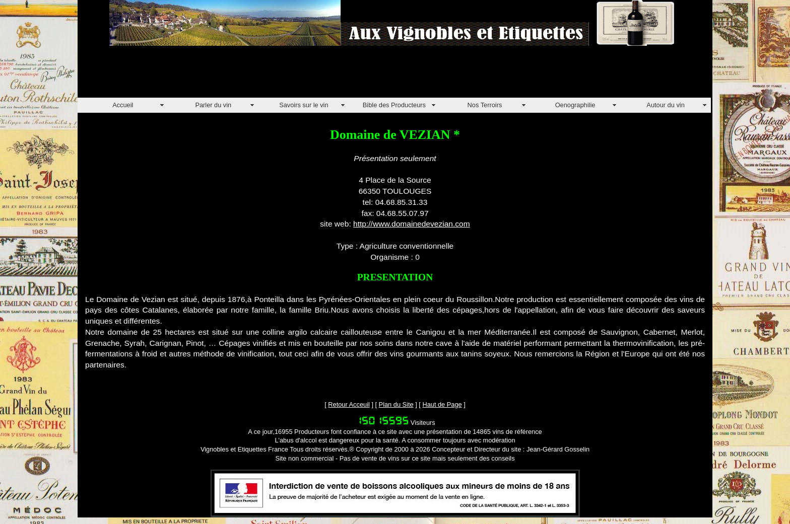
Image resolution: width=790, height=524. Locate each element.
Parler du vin (213, 105)
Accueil (122, 105)
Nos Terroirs (485, 105)
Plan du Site (396, 404)
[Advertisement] (261, 75)
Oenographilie (575, 105)
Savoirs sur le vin (303, 105)
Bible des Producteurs (394, 105)
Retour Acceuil (349, 404)
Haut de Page (442, 404)
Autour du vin (665, 105)
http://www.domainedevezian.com (411, 223)
